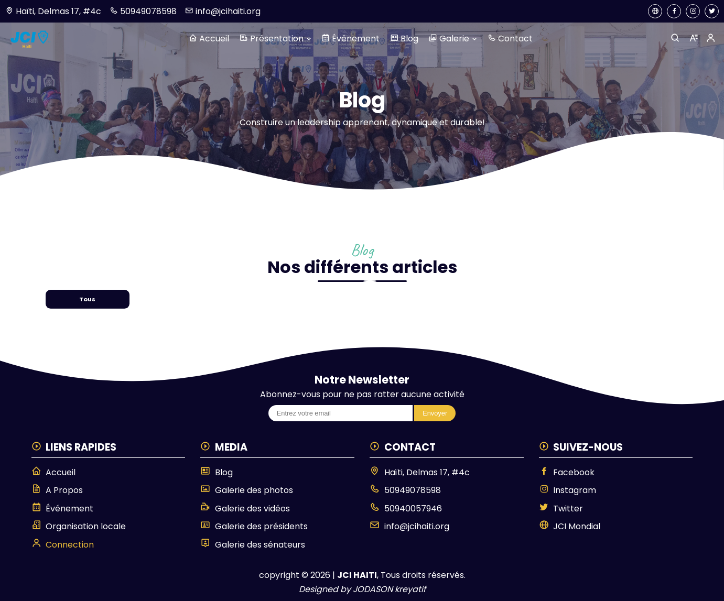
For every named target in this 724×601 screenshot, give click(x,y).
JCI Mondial (570, 526)
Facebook (567, 472)
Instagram (568, 490)
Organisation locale (78, 526)
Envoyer (435, 413)
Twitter (561, 508)
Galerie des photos (246, 490)
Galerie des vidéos (245, 508)
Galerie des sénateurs (252, 544)
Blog (404, 38)
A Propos (57, 490)
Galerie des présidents (254, 526)
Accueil (209, 38)
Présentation (275, 38)
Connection (62, 544)
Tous (87, 299)
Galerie (453, 38)
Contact (510, 38)
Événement (350, 38)
